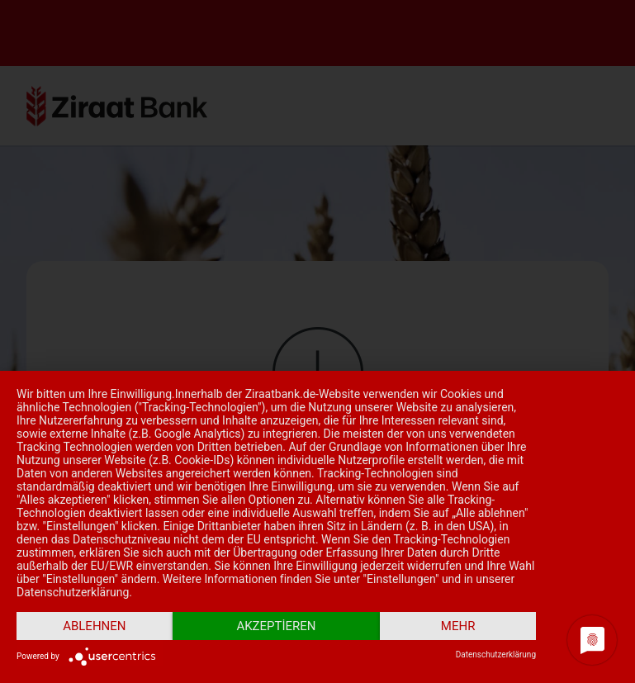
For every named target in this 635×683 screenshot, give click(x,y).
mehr (458, 626)
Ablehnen (94, 626)
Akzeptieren (275, 626)
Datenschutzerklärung (496, 654)
